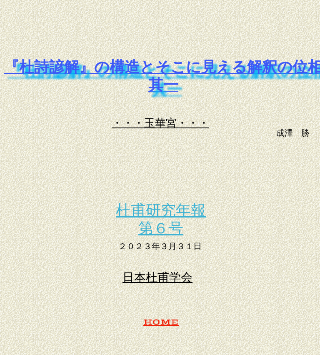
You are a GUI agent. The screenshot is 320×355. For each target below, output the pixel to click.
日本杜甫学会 (157, 277)
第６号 (160, 227)
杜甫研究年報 (161, 209)
